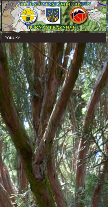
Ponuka (12, 38)
